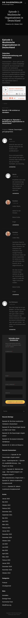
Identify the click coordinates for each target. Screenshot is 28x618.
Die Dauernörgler (12, 2)
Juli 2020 (5, 544)
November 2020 (7, 537)
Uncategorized (6, 586)
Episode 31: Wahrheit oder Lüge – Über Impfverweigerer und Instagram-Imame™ (12, 471)
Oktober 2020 (6, 540)
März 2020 (5, 557)
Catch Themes (17, 614)
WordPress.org (6, 605)
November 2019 (7, 570)
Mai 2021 (5, 518)
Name (7, 375)
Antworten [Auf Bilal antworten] (12, 166)
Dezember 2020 (7, 534)
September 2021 (7, 515)
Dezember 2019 (7, 566)
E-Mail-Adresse (10, 384)
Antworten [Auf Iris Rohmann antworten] (12, 329)
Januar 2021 (6, 531)
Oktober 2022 (6, 505)
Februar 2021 (6, 528)
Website (7, 392)
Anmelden (5, 595)
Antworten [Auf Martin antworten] (15, 193)
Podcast (5, 103)
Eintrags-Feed (6, 598)
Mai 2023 (5, 502)
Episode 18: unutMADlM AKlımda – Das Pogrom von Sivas (13, 463)
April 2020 (5, 553)
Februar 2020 (6, 560)
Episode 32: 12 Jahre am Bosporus (12, 445)
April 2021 (5, 521)
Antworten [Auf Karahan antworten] (15, 224)
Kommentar (9, 351)
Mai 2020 (5, 550)
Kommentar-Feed (7, 602)
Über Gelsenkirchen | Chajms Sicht (12, 478)
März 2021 (5, 524)
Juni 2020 (5, 547)
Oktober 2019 (6, 573)
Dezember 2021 (7, 511)
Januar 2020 (6, 563)
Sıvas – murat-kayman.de (10, 460)
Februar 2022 (6, 508)
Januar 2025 (6, 498)
